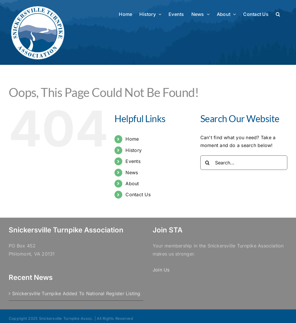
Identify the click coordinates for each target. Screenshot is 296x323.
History (133, 150)
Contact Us (137, 194)
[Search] (207, 162)
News (131, 172)
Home (132, 139)
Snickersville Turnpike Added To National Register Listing (76, 293)
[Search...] (243, 162)
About (132, 183)
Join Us (161, 270)
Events (132, 161)
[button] (278, 13)
